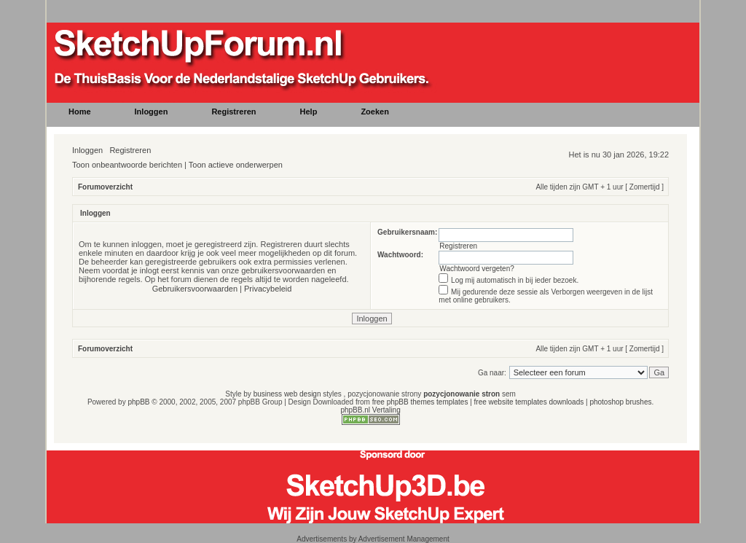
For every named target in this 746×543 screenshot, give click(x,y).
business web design (287, 394)
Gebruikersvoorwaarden (194, 288)
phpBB (138, 402)
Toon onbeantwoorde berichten (127, 164)
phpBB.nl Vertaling (370, 410)
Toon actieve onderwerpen (236, 164)
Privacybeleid (267, 288)
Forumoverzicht (105, 187)
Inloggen (87, 150)
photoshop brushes (620, 402)
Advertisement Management (403, 539)
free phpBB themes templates (420, 402)
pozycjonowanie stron (461, 394)
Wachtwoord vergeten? (476, 269)
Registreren (130, 150)
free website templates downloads (529, 402)
